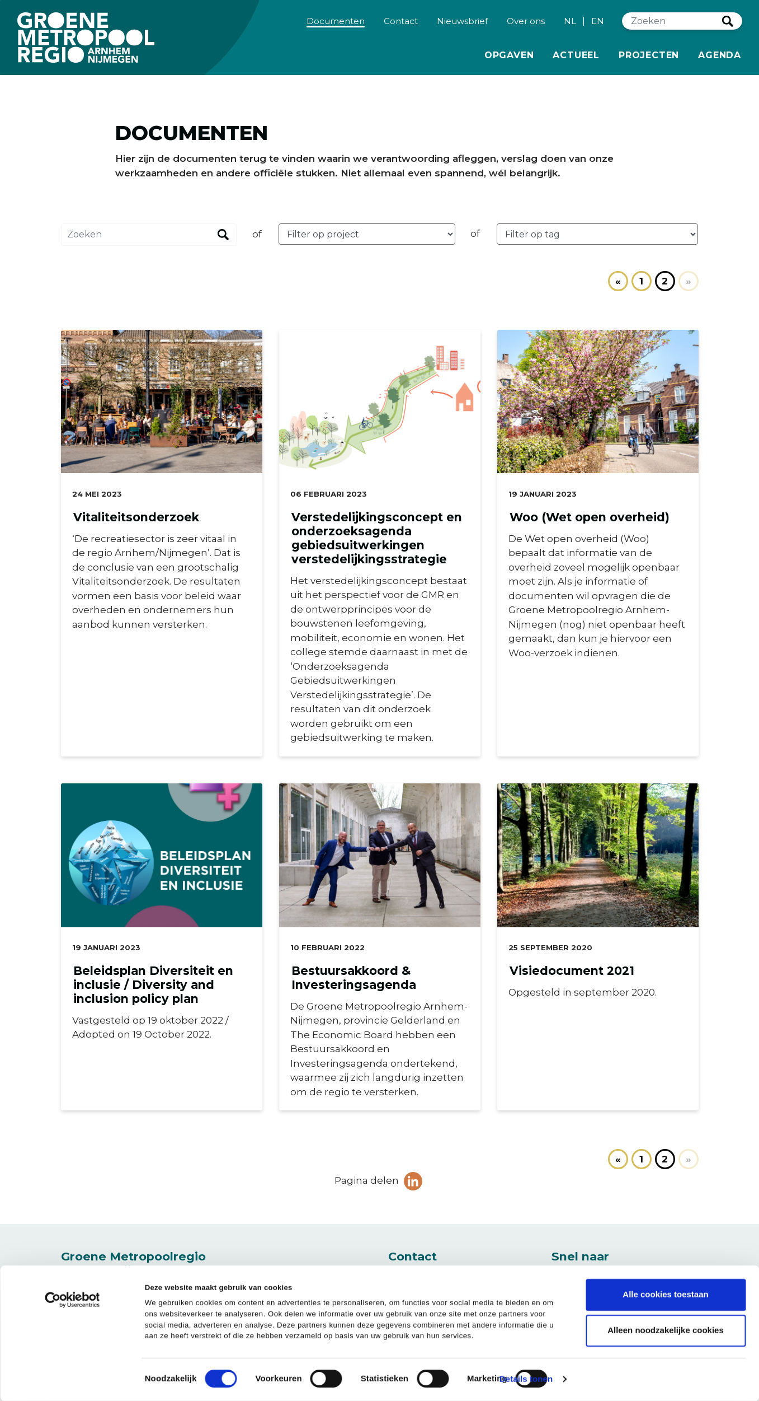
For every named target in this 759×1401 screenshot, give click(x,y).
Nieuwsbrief (462, 25)
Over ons (526, 25)
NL (570, 26)
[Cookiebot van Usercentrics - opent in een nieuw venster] (72, 1304)
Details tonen (526, 1379)
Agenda (719, 60)
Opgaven (509, 59)
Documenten (338, 25)
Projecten (649, 59)
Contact (401, 25)
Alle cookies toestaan (665, 1295)
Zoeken (727, 26)
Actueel (576, 59)
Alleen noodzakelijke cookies (665, 1330)
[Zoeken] (672, 26)
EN (597, 26)
